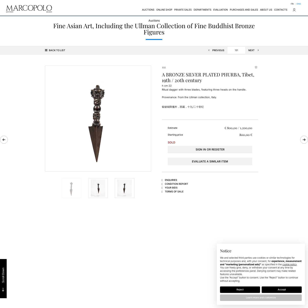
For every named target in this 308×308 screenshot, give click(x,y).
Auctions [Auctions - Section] (148, 9)
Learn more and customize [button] (261, 297)
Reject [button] (240, 289)
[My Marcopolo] (294, 10)
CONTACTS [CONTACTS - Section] (280, 9)
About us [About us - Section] (266, 9)
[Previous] (215, 50)
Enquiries (171, 179)
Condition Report (176, 183)
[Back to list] (56, 50)
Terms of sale (174, 191)
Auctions (154, 20)
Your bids (171, 187)
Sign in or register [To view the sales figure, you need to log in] (210, 149)
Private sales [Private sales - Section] (183, 9)
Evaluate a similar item (210, 161)
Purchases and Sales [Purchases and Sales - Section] (244, 9)
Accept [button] (282, 289)
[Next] (254, 50)
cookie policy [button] (289, 264)
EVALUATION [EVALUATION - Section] (220, 9)
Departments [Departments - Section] (202, 9)
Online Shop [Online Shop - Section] (164, 9)
